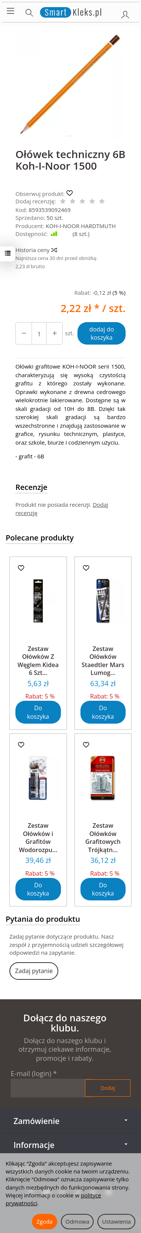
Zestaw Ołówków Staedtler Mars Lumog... (103, 661)
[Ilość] (39, 333)
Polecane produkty (40, 538)
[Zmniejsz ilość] (54, 333)
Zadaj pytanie (34, 971)
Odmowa (77, 1221)
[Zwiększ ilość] (23, 333)
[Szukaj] (29, 11)
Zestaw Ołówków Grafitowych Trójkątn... (103, 837)
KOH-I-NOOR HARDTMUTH (81, 226)
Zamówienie (70, 1121)
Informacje (70, 1145)
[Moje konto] (125, 13)
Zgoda (44, 1221)
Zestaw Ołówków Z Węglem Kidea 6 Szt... (38, 661)
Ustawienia (116, 1221)
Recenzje (31, 487)
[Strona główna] (70, 11)
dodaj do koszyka (101, 333)
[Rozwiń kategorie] (10, 11)
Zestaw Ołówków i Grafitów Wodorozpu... (38, 837)
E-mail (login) (31, 1073)
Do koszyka (38, 712)
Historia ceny (35, 250)
